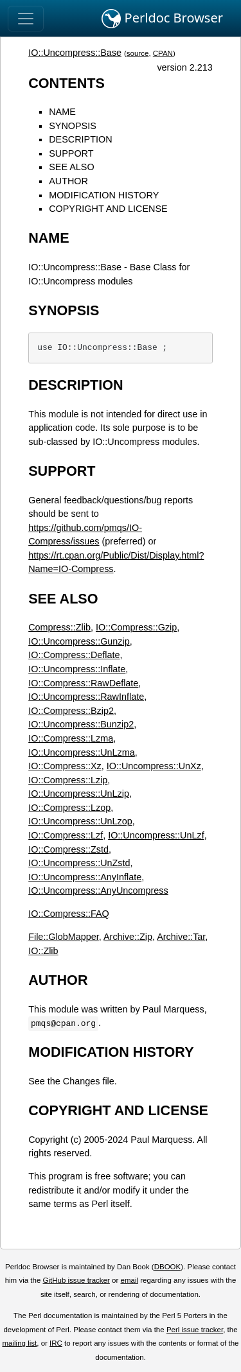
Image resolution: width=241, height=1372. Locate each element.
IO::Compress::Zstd (68, 849)
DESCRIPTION (80, 139)
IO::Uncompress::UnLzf (156, 835)
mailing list (19, 1343)
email (129, 1280)
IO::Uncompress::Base (74, 53)
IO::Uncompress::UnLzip (78, 793)
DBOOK (167, 1267)
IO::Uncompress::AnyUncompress (98, 890)
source (138, 53)
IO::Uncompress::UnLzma (81, 752)
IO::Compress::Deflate (74, 655)
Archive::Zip (127, 937)
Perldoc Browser (162, 18)
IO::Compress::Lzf (65, 835)
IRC (55, 1343)
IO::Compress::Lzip (67, 780)
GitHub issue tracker (76, 1280)
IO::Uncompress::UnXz (154, 766)
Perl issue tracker (194, 1329)
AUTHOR (68, 181)
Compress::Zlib (59, 627)
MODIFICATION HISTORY (104, 195)
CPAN (163, 53)
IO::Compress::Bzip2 (71, 711)
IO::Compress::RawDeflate (83, 683)
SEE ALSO (71, 167)
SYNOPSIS (72, 126)
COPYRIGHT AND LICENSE (108, 209)
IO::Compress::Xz (65, 766)
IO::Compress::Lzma (70, 738)
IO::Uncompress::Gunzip (79, 641)
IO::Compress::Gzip (136, 627)
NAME (62, 112)
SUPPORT (71, 153)
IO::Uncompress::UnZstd (79, 863)
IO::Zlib (43, 951)
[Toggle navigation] (26, 18)
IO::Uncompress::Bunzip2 (81, 724)
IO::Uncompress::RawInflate (86, 696)
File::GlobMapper (63, 937)
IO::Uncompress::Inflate (76, 669)
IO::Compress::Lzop (69, 808)
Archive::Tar (181, 937)
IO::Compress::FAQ (68, 913)
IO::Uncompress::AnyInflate (84, 877)
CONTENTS (66, 83)
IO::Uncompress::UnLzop (80, 821)
